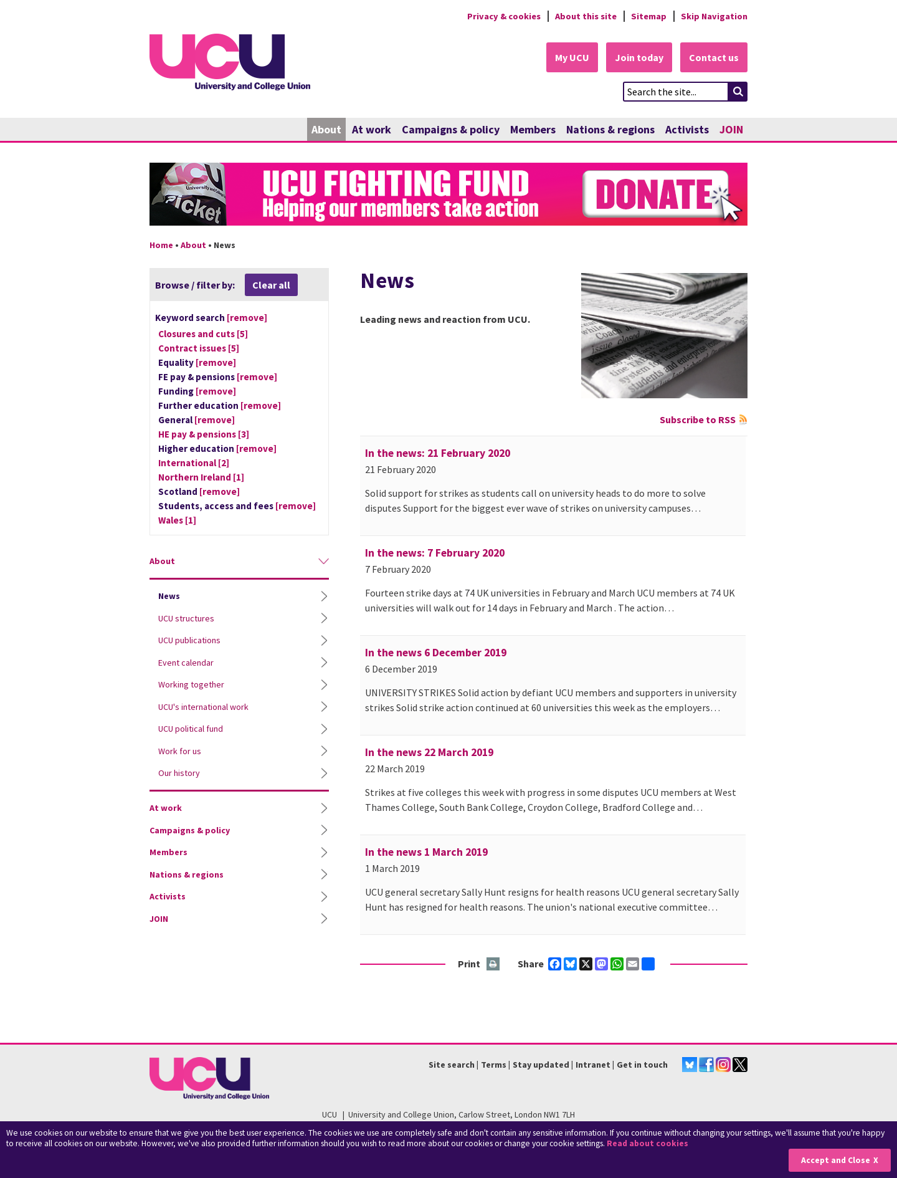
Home (161, 245)
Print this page (494, 964)
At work (371, 129)
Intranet (593, 1064)
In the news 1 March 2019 (426, 852)
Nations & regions (610, 129)
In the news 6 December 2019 (435, 652)
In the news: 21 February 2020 (437, 453)
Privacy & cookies (504, 16)
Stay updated (541, 1064)
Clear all (271, 285)
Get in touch (642, 1064)
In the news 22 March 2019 (429, 752)
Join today (639, 57)
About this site (586, 16)
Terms (493, 1064)
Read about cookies (647, 1143)
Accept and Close (835, 1160)
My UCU (572, 57)
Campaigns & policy (451, 129)
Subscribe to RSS (698, 419)
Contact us (714, 57)
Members (533, 129)
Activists (687, 129)
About (326, 129)
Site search (452, 1064)
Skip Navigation (714, 16)
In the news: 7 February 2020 (435, 553)
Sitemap (649, 16)
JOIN (731, 129)
